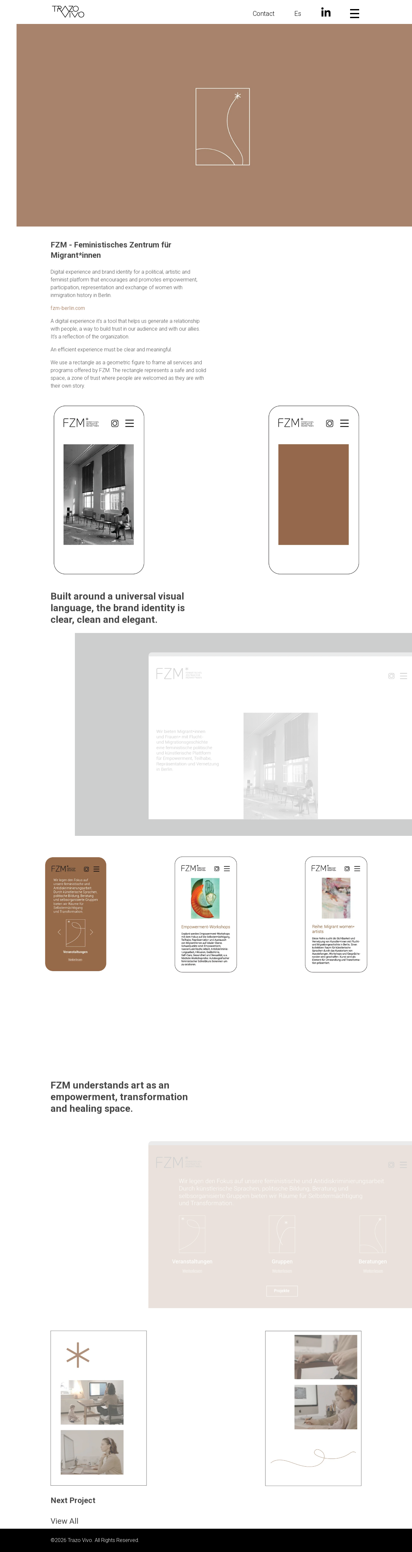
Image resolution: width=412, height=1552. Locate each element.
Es (297, 13)
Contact (264, 13)
